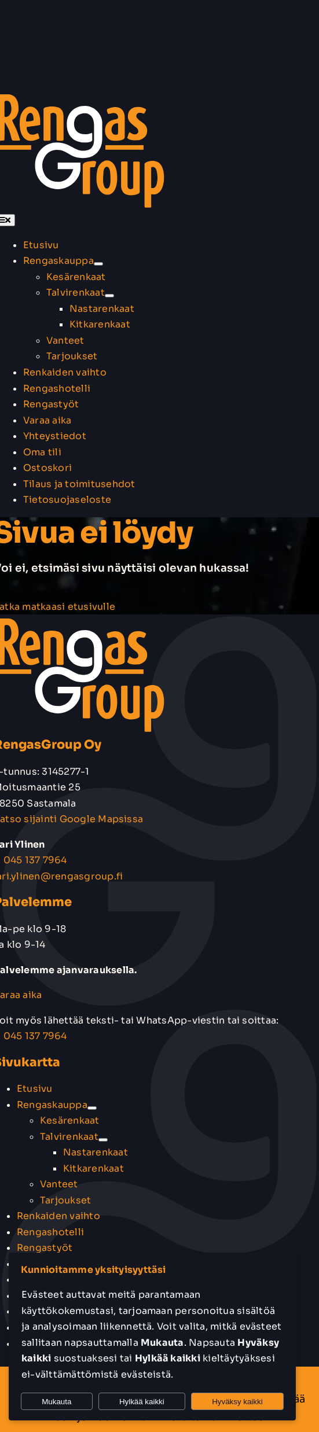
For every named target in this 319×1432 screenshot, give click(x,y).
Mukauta (56, 1401)
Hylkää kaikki (141, 1401)
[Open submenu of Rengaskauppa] (98, 264)
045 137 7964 (35, 860)
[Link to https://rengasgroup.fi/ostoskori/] (14, 85)
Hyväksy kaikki (237, 1401)
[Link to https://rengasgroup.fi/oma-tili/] (29, 85)
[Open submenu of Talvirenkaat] (109, 295)
